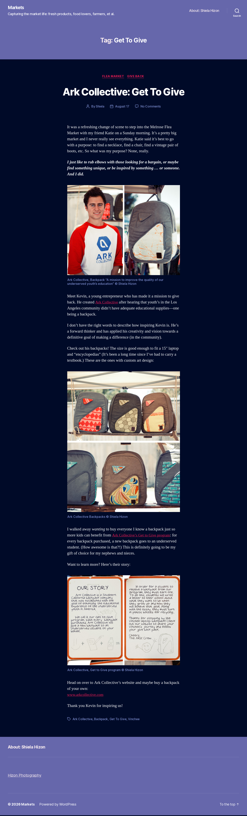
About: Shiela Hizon (204, 11)
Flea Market (113, 77)
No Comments (151, 107)
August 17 (122, 107)
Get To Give (119, 720)
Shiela (99, 107)
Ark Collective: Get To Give (123, 91)
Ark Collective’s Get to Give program (143, 536)
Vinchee (135, 720)
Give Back (136, 77)
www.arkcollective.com (86, 695)
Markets (17, 7)
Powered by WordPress (58, 805)
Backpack (102, 720)
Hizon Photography (26, 776)
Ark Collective (107, 303)
